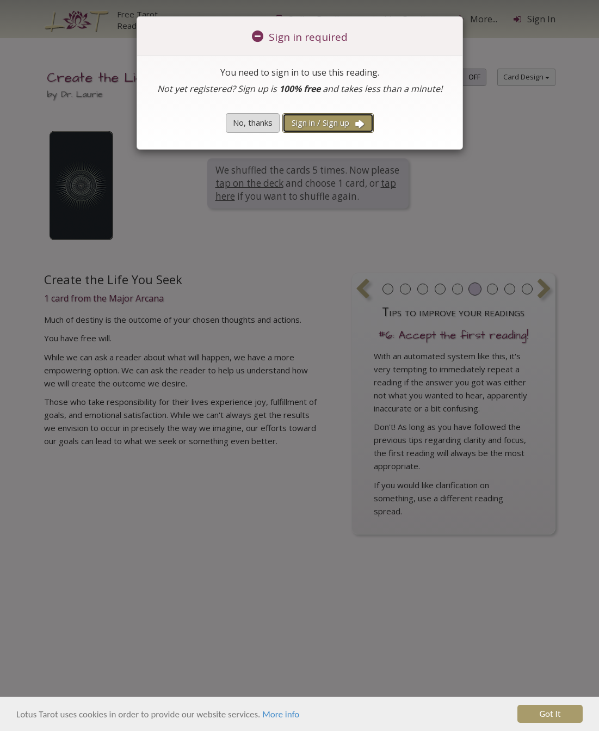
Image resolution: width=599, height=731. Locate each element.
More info (280, 714)
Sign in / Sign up (328, 122)
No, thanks (253, 122)
